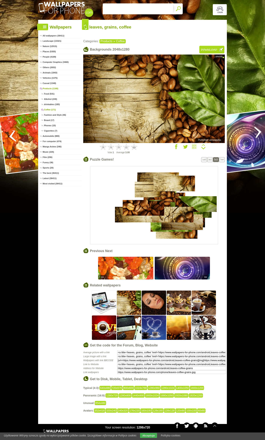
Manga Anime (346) (52, 146)
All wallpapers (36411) (53, 36)
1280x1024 (167, 387)
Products (106, 41)
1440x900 (138, 395)
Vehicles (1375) (50, 78)
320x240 (111, 410)
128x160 (158, 410)
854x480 (100, 403)
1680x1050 (166, 395)
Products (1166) (50, 88)
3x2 (210, 159)
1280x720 (112, 395)
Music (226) (48, 152)
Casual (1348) (49, 83)
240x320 (123, 410)
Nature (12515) (50, 46)
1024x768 (141, 387)
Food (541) (49, 94)
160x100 (146, 410)
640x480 (105, 387)
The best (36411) (51, 173)
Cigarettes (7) (50, 131)
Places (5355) (49, 51)
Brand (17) (49, 120)
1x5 (204, 159)
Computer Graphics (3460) (56, 62)
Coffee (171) (50, 109)
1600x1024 (152, 395)
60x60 (201, 410)
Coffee (120, 41)
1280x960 (154, 387)
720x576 (117, 387)
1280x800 (125, 395)
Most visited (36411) (52, 183)
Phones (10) (50, 125)
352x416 (100, 410)
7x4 (222, 159)
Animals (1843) (50, 73)
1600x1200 (196, 387)
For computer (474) (52, 141)
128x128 (169, 410)
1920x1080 (181, 395)
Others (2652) (49, 67)
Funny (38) (48, 162)
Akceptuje (148, 435)
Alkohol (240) (50, 99)
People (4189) (49, 57)
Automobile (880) (51, 136)
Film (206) (47, 157)
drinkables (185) (52, 104)
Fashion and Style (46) (55, 115)
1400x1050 (182, 387)
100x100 (191, 410)
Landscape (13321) (52, 41)
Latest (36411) (49, 178)
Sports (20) (48, 168)
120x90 (180, 410)
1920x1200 (195, 395)
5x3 (216, 159)
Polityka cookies (170, 435)
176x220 (134, 410)
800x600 (128, 387)
